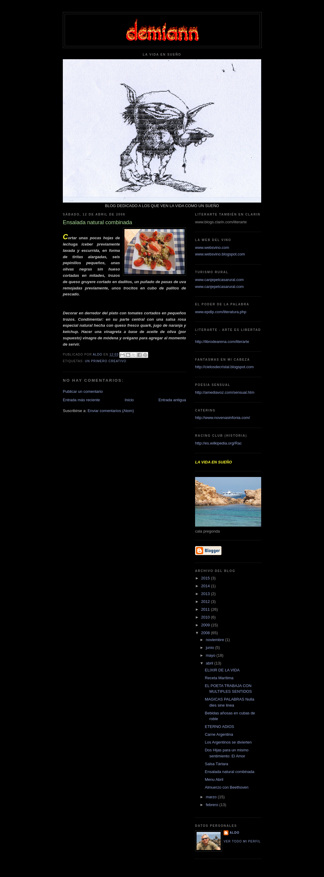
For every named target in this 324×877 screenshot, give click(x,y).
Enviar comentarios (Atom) (110, 410)
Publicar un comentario (83, 391)
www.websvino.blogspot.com (220, 254)
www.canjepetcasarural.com (219, 279)
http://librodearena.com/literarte (222, 341)
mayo (211, 655)
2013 (206, 593)
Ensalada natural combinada (229, 771)
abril (210, 663)
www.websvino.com (212, 247)
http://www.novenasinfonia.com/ (222, 417)
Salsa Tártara (216, 764)
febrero (212, 804)
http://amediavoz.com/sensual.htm (224, 392)
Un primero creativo (105, 361)
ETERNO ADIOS (219, 726)
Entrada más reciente (81, 400)
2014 (206, 586)
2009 (206, 625)
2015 (206, 578)
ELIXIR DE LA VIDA (222, 670)
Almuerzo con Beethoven (226, 787)
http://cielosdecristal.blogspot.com (224, 367)
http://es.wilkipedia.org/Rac (218, 443)
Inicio (129, 400)
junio (210, 647)
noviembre (215, 639)
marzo (212, 797)
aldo (235, 832)
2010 (206, 617)
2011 (206, 609)
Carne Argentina (219, 734)
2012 (206, 601)
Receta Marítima (219, 678)
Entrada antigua (172, 400)
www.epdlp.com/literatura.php (220, 312)
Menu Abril (214, 779)
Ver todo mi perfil (242, 841)
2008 (206, 633)
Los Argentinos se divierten (228, 742)
